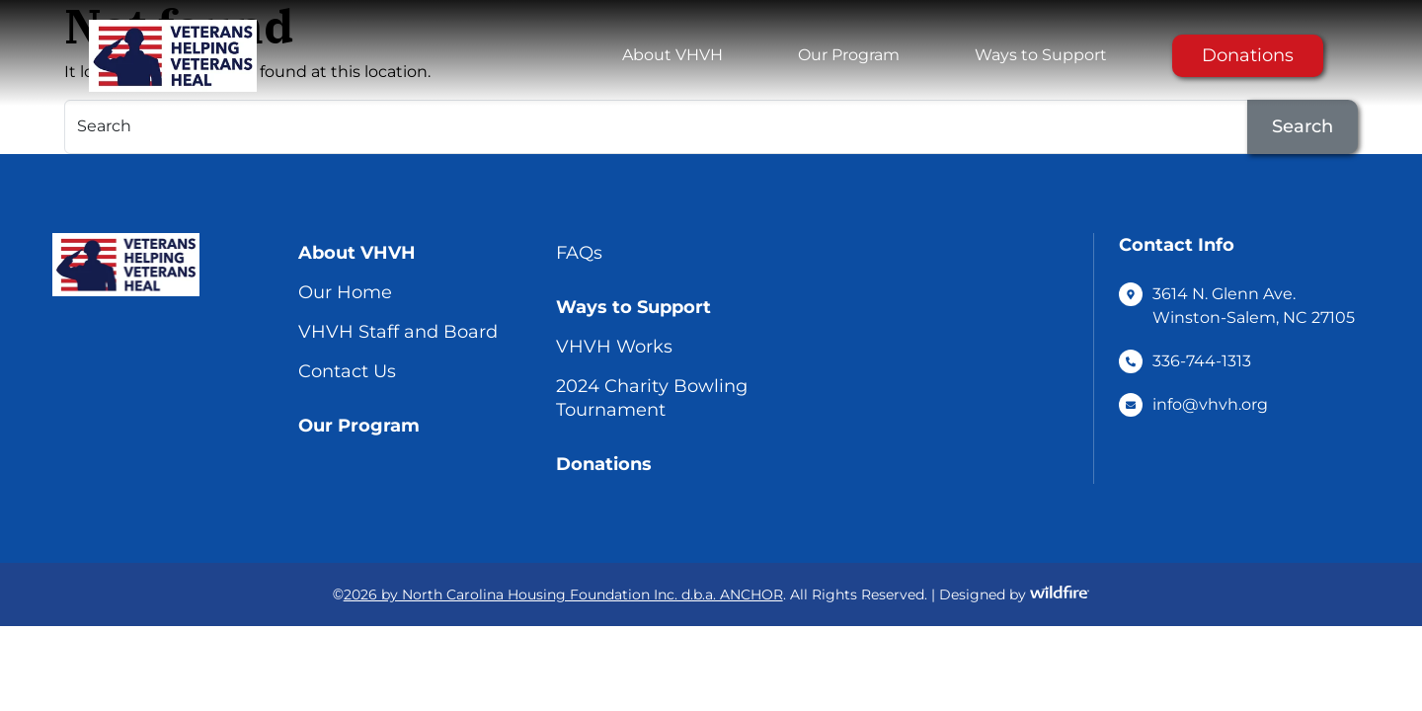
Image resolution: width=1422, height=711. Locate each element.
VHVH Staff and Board (398, 332)
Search (1302, 126)
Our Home (345, 292)
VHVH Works (614, 346)
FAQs (579, 253)
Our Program (849, 54)
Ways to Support (1041, 54)
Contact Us (347, 371)
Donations (1248, 55)
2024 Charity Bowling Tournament (652, 398)
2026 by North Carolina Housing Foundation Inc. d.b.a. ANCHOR (563, 594)
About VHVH (672, 54)
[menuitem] (672, 55)
